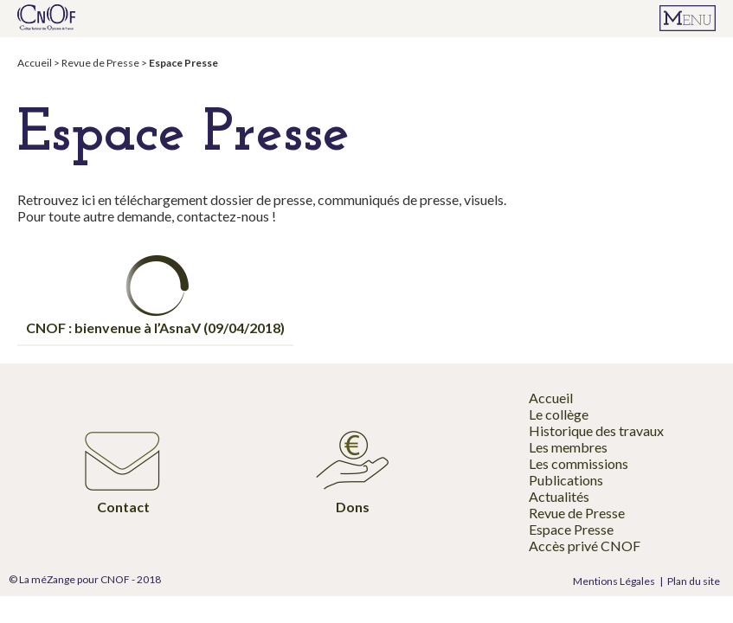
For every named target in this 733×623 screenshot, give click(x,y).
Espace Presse (571, 529)
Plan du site (693, 581)
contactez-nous (224, 216)
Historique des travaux (596, 430)
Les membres (568, 447)
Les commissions (578, 463)
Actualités (559, 496)
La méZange (47, 579)
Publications (566, 480)
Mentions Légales (614, 581)
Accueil (34, 62)
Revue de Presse (100, 62)
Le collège (558, 414)
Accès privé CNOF (584, 545)
